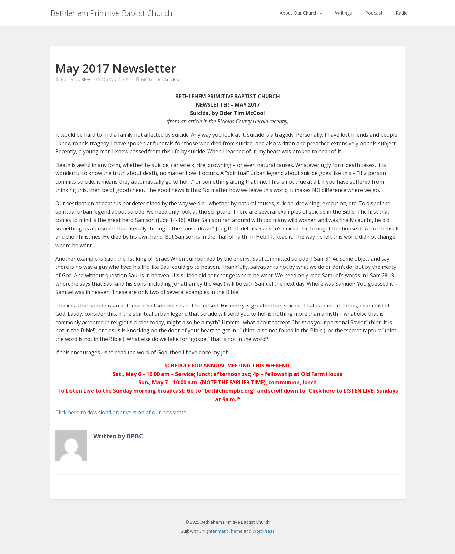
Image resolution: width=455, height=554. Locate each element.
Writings (343, 13)
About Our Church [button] (301, 13)
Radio (402, 13)
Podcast (374, 13)
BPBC (86, 79)
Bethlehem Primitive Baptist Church (111, 13)
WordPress (263, 531)
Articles (171, 79)
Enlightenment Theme (221, 531)
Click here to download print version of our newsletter (121, 412)
